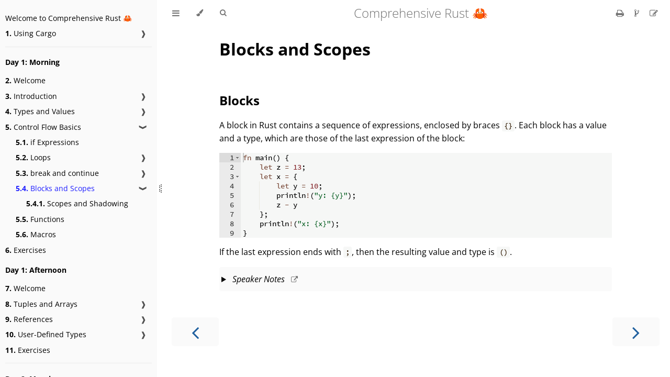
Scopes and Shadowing (77, 203)
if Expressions (47, 142)
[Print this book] (621, 13)
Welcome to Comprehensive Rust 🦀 (68, 18)
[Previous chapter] (195, 331)
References (29, 319)
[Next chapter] (636, 331)
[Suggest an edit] (653, 13)
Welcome (25, 80)
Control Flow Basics (43, 127)
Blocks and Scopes (55, 188)
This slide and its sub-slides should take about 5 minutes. (415, 280)
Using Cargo (30, 33)
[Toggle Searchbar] (222, 13)
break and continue (57, 173)
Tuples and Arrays (41, 304)
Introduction (31, 96)
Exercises (25, 250)
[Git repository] (637, 13)
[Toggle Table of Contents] (176, 13)
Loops (33, 157)
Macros (36, 234)
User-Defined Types (45, 334)
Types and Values (40, 111)
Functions (40, 219)
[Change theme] (199, 13)
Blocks (239, 100)
